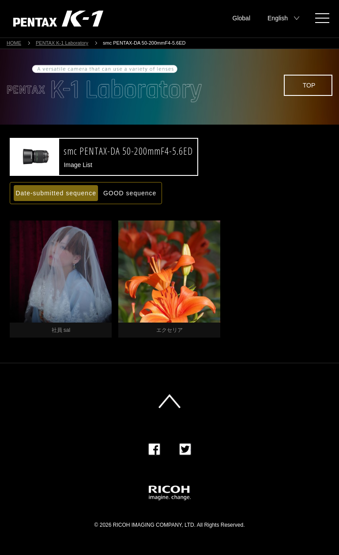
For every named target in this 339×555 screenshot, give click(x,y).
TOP (309, 85)
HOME (14, 43)
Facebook (154, 449)
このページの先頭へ (169, 401)
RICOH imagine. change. (170, 493)
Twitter (185, 449)
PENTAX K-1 (58, 19)
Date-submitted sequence (55, 193)
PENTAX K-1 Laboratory (62, 43)
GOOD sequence (129, 193)
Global (241, 18)
